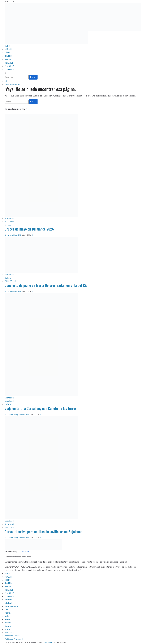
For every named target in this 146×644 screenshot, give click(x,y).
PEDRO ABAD (9, 62)
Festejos (7, 619)
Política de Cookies (12, 635)
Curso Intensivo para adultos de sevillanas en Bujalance (43, 531)
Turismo (7, 629)
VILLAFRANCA (9, 69)
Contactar (25, 551)
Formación (9, 527)
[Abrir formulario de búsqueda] (5, 73)
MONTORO (8, 59)
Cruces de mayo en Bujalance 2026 (29, 229)
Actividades (9, 398)
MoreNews (48, 642)
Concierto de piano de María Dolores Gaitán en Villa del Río (46, 285)
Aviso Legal (9, 632)
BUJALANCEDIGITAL (13, 235)
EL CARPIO (8, 56)
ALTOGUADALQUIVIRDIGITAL (17, 414)
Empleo (7, 616)
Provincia (8, 626)
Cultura (8, 278)
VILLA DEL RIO (9, 66)
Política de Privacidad (14, 639)
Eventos (8, 225)
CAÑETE (7, 52)
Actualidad (9, 218)
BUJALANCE (8, 49)
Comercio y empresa (11, 606)
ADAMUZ (7, 45)
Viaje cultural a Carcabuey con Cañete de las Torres (41, 408)
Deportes (7, 612)
